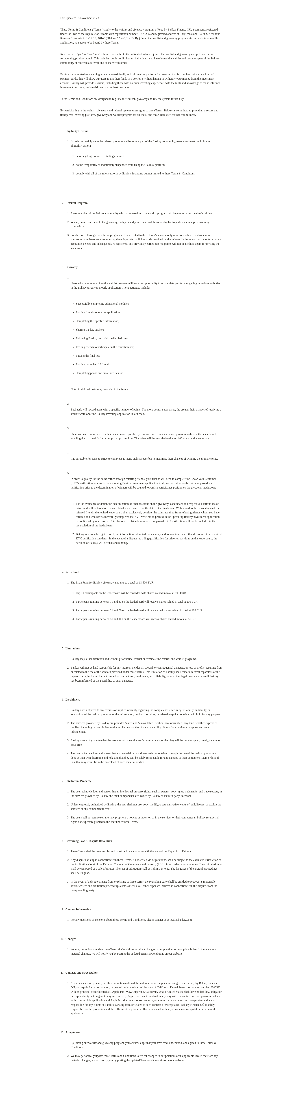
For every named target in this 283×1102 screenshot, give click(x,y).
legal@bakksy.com (181, 919)
